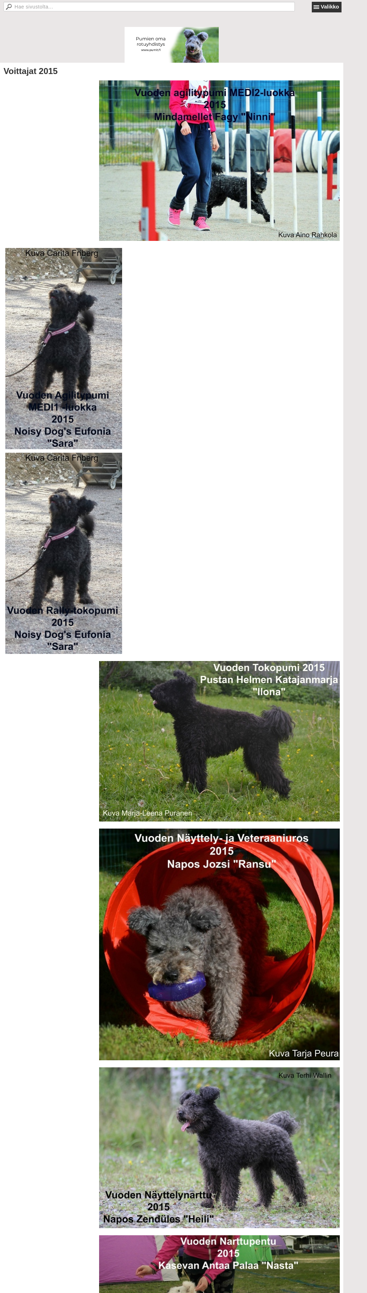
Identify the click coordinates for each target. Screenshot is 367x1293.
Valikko (330, 7)
